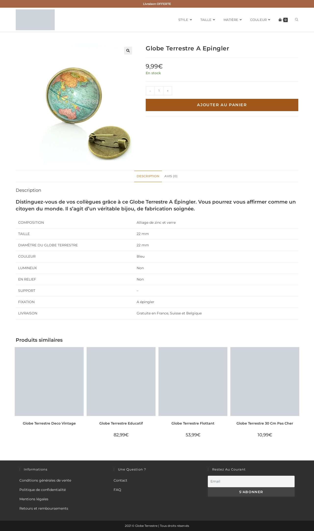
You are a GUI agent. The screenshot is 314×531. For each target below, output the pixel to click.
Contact (120, 480)
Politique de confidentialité (42, 489)
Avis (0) (171, 176)
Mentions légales (33, 499)
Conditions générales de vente (45, 480)
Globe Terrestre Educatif (121, 423)
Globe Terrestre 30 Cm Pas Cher (264, 423)
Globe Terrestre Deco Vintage (49, 423)
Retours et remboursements (43, 508)
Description (148, 176)
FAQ (117, 489)
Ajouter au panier (222, 105)
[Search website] (296, 20)
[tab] (148, 176)
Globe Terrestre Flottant (192, 423)
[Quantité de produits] (159, 90)
